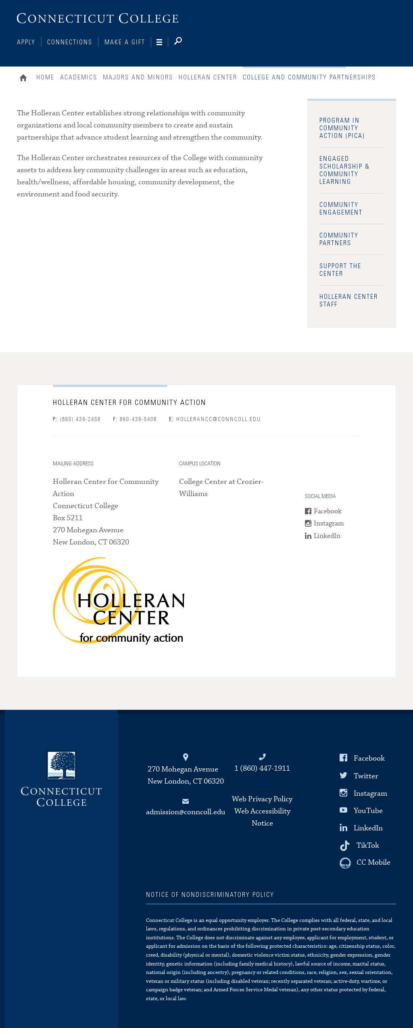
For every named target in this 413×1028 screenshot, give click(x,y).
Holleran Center (208, 77)
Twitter (366, 776)
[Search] (184, 42)
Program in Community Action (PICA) (342, 128)
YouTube (368, 811)
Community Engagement (341, 209)
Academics (78, 77)
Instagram (329, 523)
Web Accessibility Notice (262, 817)
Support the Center (340, 270)
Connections (69, 42)
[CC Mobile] (365, 863)
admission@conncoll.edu (185, 812)
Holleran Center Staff (348, 301)
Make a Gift (124, 42)
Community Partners (339, 239)
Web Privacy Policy (262, 799)
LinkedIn (327, 536)
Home (25, 79)
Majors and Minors (138, 77)
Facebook (328, 511)
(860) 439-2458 (77, 419)
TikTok (368, 845)
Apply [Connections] (26, 42)
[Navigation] (162, 42)
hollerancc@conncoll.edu (215, 419)
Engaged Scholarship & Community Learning (344, 170)
